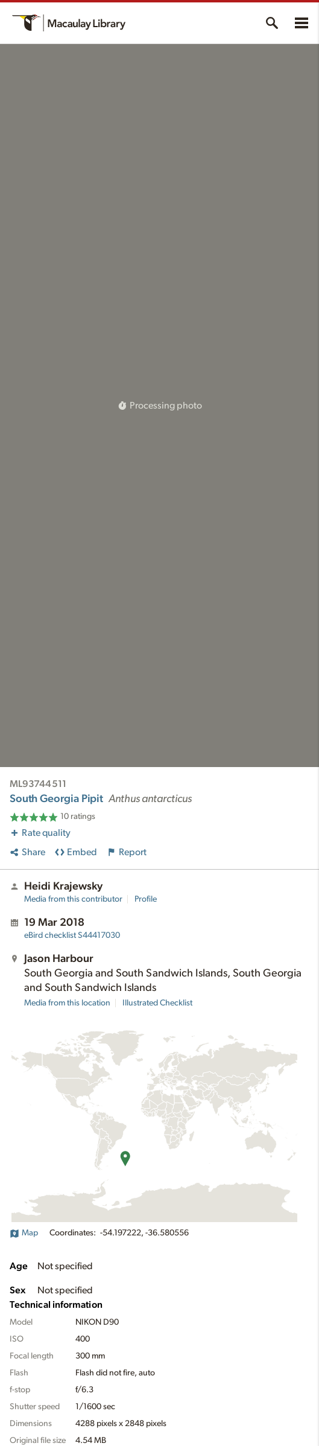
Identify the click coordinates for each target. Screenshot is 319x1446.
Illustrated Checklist (157, 1003)
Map (24, 1233)
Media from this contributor (73, 899)
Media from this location (67, 1003)
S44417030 (72, 935)
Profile (145, 899)
